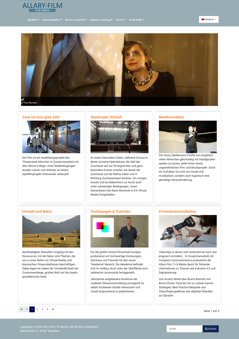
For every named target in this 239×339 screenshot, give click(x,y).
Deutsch (208, 19)
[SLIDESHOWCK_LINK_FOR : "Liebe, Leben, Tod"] (119, 69)
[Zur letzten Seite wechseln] (53, 309)
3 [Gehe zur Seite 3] (42, 309)
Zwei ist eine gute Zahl (40, 117)
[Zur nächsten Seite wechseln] (47, 309)
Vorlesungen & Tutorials (110, 211)
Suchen (210, 328)
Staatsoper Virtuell (106, 117)
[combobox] (185, 328)
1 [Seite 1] (32, 309)
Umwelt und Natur (37, 211)
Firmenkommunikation (177, 211)
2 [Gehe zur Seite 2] (37, 309)
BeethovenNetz (171, 117)
